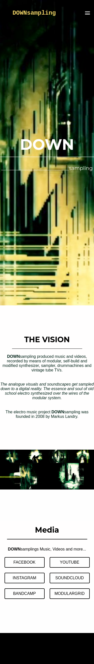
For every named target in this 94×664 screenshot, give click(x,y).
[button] (87, 13)
